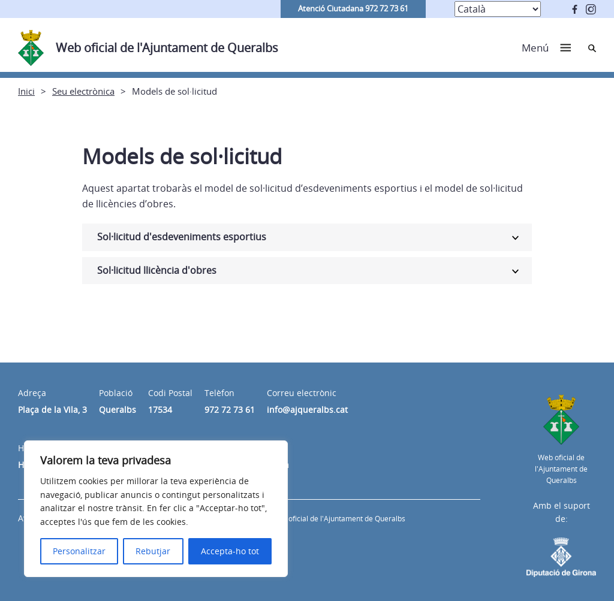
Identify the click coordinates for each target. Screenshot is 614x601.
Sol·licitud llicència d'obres (156, 270)
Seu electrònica (83, 91)
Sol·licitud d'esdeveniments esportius (181, 236)
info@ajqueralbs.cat (307, 409)
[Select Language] (498, 9)
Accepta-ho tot (230, 551)
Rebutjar (153, 551)
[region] (156, 508)
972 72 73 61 (229, 409)
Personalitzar (79, 551)
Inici (26, 91)
